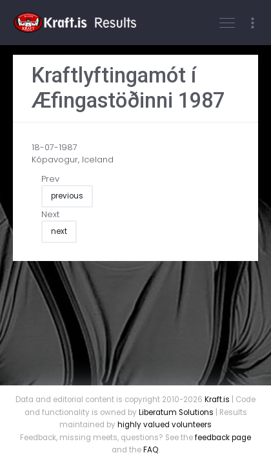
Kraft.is (217, 399)
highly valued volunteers (164, 425)
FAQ (150, 450)
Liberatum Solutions (176, 412)
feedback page (223, 437)
